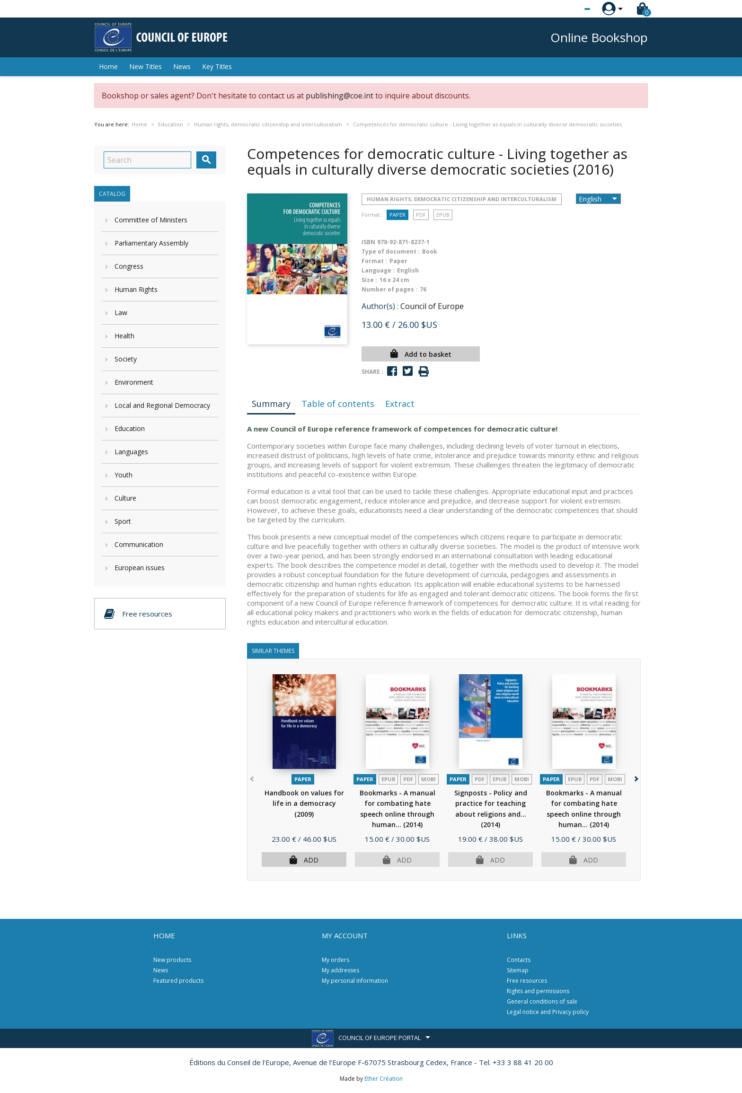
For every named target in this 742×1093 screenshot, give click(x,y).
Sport (123, 521)
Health (124, 335)
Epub (443, 214)
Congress (129, 266)
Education (130, 428)
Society (126, 358)
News (182, 66)
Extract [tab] (400, 403)
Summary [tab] (271, 403)
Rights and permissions (538, 991)
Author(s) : (380, 306)
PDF (421, 214)
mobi (428, 779)
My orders (335, 960)
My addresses (340, 970)
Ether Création (383, 1079)
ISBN (368, 242)
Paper (397, 214)
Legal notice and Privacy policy (548, 1012)
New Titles (145, 66)
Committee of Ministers (151, 219)
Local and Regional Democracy (162, 405)
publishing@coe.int (339, 95)
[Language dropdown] (569, 9)
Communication (139, 544)
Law (121, 312)
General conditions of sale (542, 1001)
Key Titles (217, 66)
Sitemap (518, 970)
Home (108, 66)
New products (172, 960)
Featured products (178, 981)
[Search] (147, 159)
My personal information (355, 981)
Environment (134, 382)
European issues (140, 567)
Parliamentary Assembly (151, 242)
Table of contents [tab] (337, 403)
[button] (635, 777)
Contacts (518, 960)
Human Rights (136, 289)
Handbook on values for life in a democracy (304, 803)
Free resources (527, 981)
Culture (125, 498)
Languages (131, 451)
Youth (123, 474)
